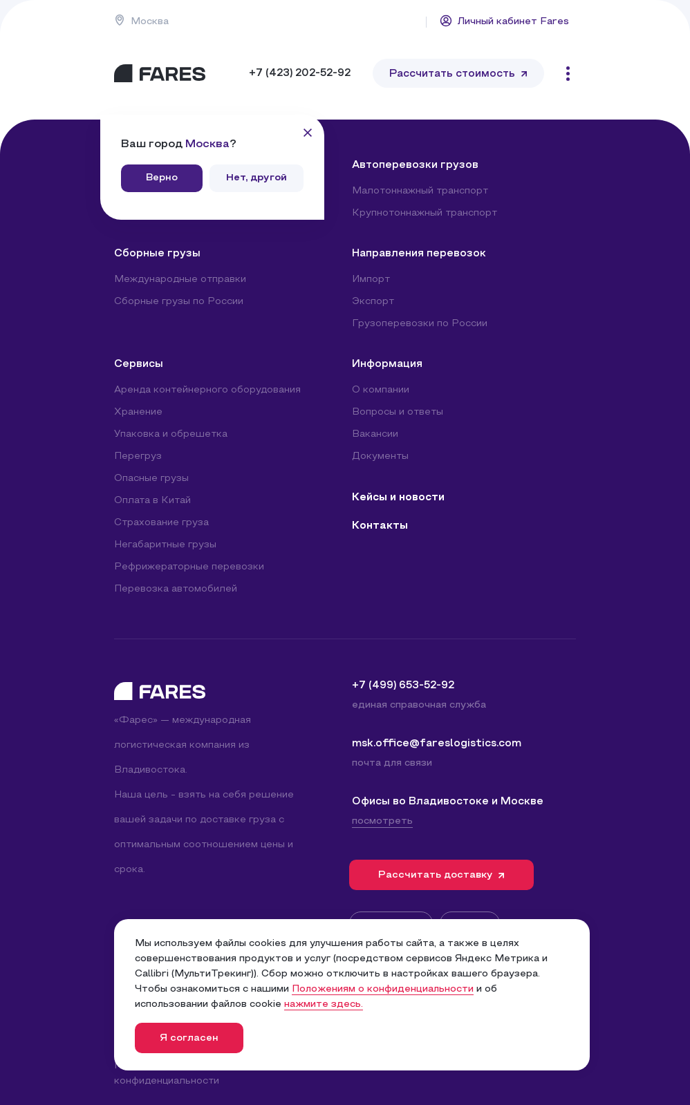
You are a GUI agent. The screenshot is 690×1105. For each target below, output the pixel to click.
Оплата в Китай (152, 500)
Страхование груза (161, 522)
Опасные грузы (151, 478)
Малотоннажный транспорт (420, 191)
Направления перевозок (419, 253)
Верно (162, 177)
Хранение (138, 412)
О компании (380, 390)
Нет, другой (256, 177)
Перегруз (138, 456)
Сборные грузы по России (178, 301)
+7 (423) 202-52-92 (300, 73)
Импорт (371, 279)
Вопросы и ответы (397, 412)
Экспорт (373, 301)
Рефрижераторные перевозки (189, 567)
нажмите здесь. (323, 1004)
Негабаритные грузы (165, 544)
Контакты (380, 526)
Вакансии (375, 434)
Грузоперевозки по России (419, 323)
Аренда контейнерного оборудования (207, 390)
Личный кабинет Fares (504, 21)
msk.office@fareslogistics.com (436, 743)
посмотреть (382, 821)
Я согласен (189, 1038)
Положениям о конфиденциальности (383, 989)
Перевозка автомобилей (175, 589)
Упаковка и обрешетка (170, 434)
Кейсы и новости (398, 497)
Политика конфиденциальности (166, 1073)
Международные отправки (180, 279)
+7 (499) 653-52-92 (403, 685)
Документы (380, 456)
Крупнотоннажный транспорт (424, 213)
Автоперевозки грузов (415, 165)
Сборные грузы (157, 253)
